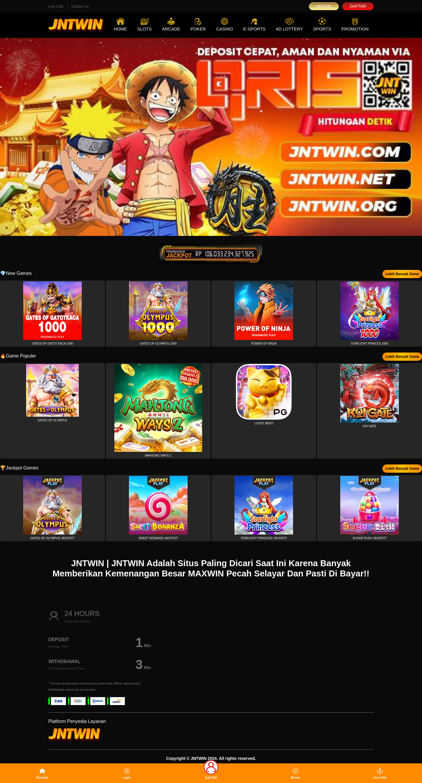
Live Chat (55, 6)
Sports (322, 28)
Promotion (355, 28)
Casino (224, 28)
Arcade (171, 28)
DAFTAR (211, 771)
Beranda (42, 773)
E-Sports (254, 28)
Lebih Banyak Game (402, 274)
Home (120, 28)
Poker (198, 28)
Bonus (295, 773)
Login (126, 773)
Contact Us (80, 6)
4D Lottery (289, 28)
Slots (144, 28)
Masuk (323, 6)
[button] (52, 313)
